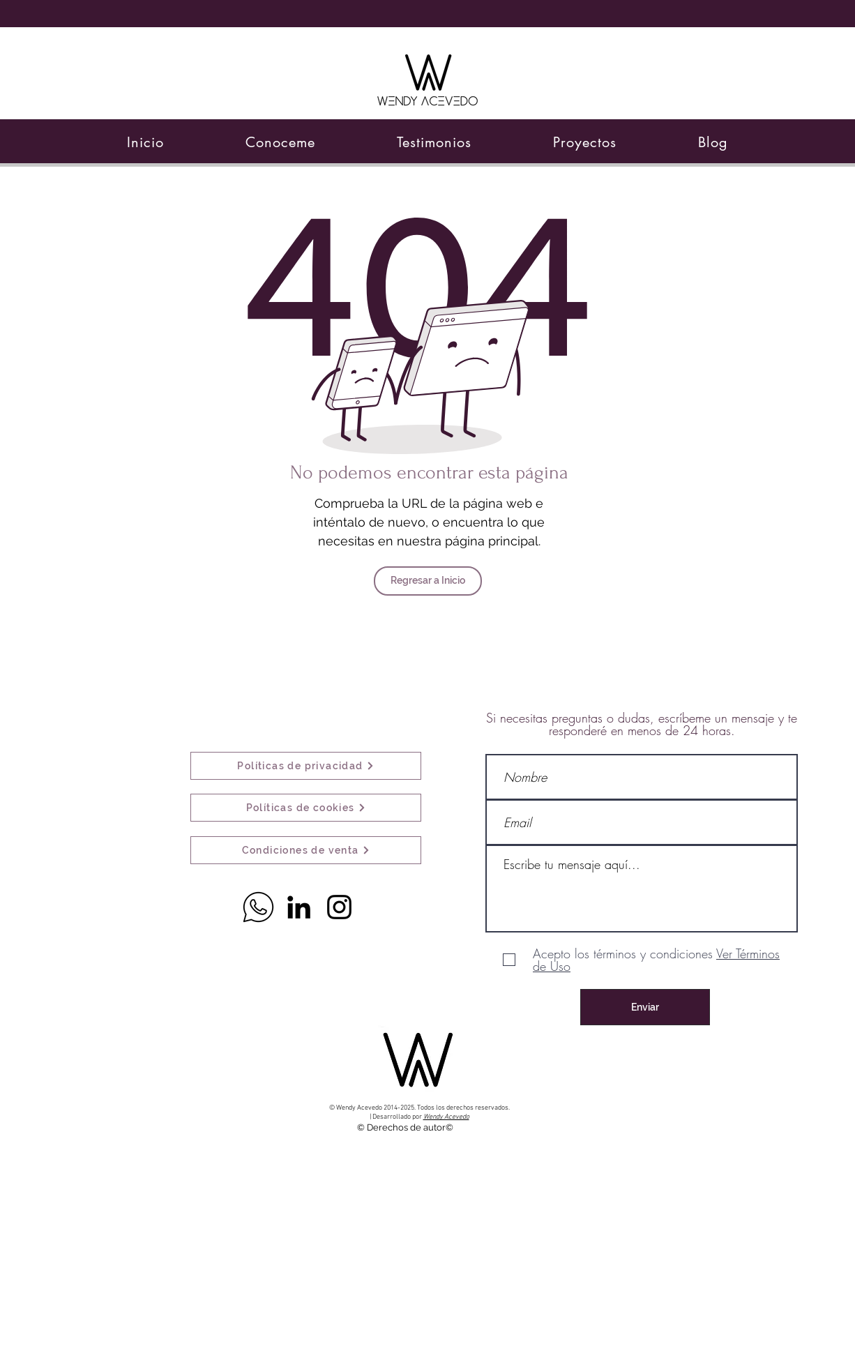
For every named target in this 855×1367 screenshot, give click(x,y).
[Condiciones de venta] (305, 850)
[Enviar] (645, 1007)
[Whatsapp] (258, 907)
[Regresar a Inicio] (428, 581)
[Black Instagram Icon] (339, 907)
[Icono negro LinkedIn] (298, 907)
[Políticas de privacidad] (305, 766)
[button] (280, 142)
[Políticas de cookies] (305, 808)
